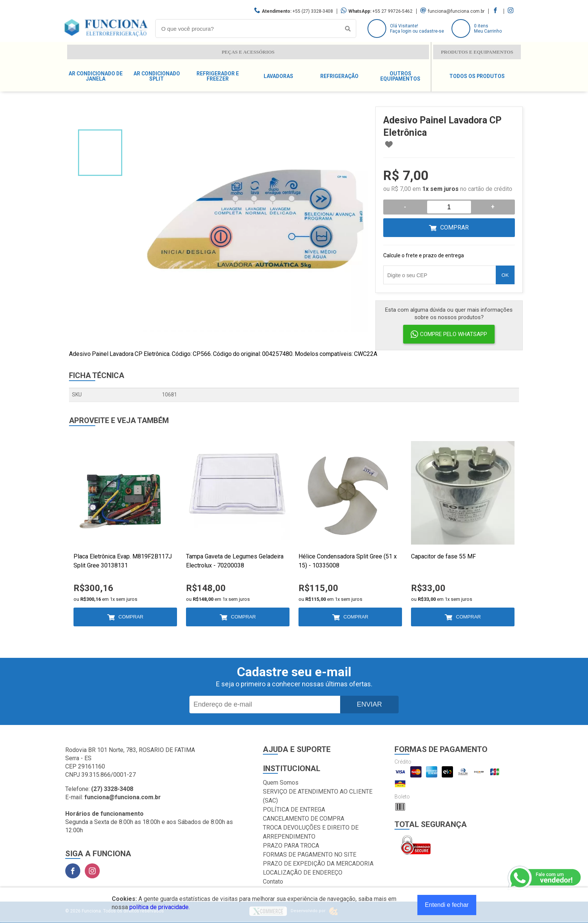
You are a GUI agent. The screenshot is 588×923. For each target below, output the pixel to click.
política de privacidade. (159, 907)
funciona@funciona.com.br (456, 11)
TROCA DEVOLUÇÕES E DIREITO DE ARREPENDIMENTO (310, 832)
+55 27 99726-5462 (392, 11)
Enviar (369, 704)
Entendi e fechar (447, 905)
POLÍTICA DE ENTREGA (294, 809)
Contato (273, 881)
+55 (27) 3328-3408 (312, 11)
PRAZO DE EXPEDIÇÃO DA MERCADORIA (318, 863)
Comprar (454, 227)
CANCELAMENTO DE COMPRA (303, 818)
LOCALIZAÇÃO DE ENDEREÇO (302, 872)
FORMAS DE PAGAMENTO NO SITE (309, 854)
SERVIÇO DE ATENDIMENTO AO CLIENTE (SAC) (317, 796)
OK (504, 275)
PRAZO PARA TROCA (291, 845)
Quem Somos (280, 782)
